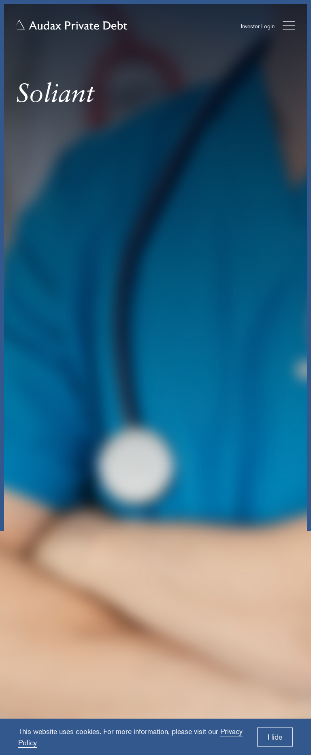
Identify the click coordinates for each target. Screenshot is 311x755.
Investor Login (258, 26)
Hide (275, 736)
